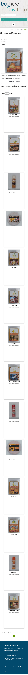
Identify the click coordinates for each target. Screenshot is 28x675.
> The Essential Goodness (18, 29)
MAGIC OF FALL (14, 343)
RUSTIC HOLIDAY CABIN (14, 610)
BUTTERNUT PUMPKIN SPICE (14, 152)
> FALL (25, 29)
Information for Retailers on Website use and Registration (14, 659)
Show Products (7, 93)
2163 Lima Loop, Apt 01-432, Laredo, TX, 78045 (14, 648)
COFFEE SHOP (14, 305)
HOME (11, 29)
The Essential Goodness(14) (14, 81)
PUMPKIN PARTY (14, 534)
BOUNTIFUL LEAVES (14, 114)
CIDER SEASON (14, 229)
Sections (4, 41)
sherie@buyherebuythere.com (11, 650)
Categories (4, 39)
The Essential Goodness (14, 116)
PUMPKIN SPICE (14, 572)
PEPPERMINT (14, 419)
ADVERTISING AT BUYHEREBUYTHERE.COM (13, 661)
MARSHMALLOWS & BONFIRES (14, 381)
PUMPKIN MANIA (14, 458)
